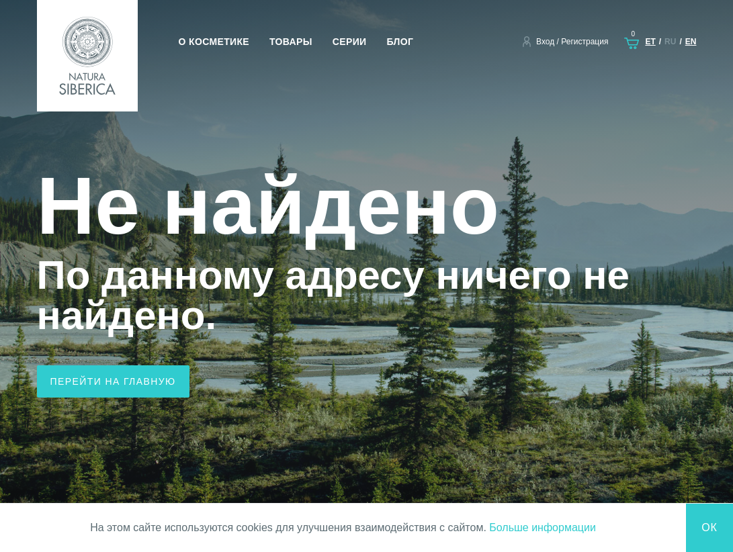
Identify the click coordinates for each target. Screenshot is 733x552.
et (650, 41)
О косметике (214, 41)
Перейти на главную (113, 381)
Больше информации (542, 527)
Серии (350, 41)
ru (670, 41)
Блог (399, 41)
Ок (709, 527)
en (691, 41)
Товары (290, 41)
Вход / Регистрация (572, 41)
